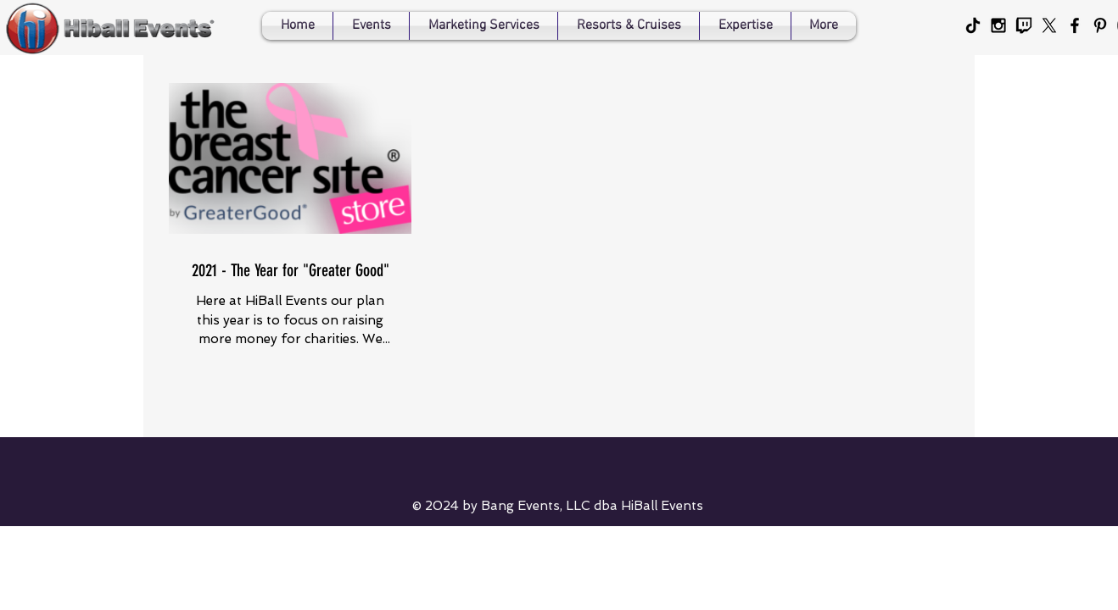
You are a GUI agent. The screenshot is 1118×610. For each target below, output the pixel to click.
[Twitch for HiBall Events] (1024, 25)
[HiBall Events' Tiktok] (973, 25)
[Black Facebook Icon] (1075, 25)
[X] (1049, 25)
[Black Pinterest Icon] (1100, 25)
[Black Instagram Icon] (998, 25)
